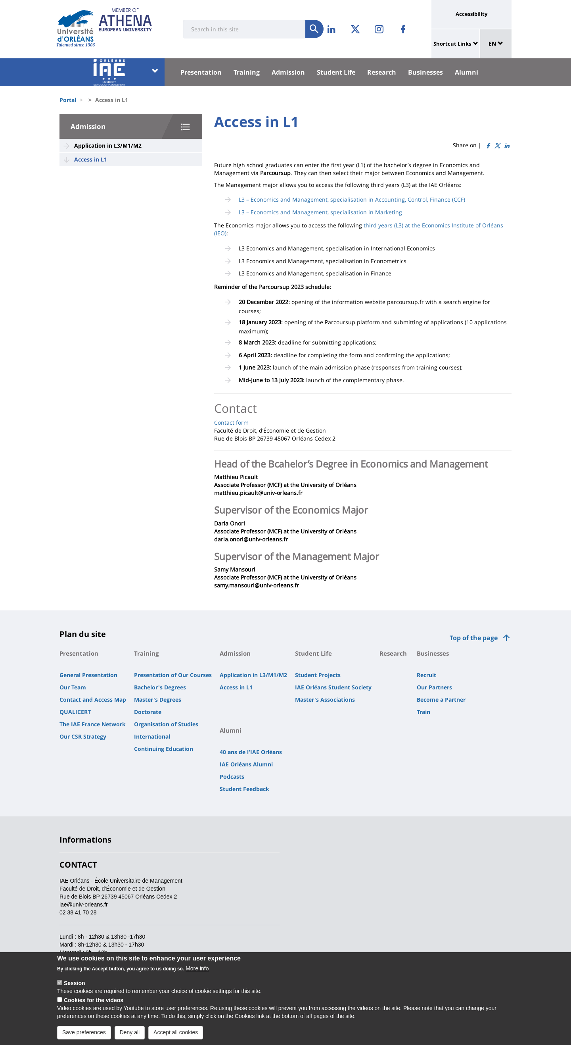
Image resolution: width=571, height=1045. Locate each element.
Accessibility (471, 13)
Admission (288, 72)
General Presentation (88, 675)
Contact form (231, 422)
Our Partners (434, 687)
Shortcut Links (452, 43)
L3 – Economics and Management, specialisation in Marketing (320, 212)
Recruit (426, 675)
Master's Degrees (157, 699)
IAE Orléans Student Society (333, 687)
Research (381, 72)
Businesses (425, 72)
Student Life (336, 72)
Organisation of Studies (166, 724)
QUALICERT (75, 712)
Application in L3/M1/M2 (108, 145)
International (152, 736)
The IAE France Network (92, 724)
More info (197, 974)
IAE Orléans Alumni (246, 764)
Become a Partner (441, 699)
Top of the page (474, 637)
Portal (67, 100)
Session (74, 989)
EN (496, 43)
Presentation (201, 72)
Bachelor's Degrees (160, 687)
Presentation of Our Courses (173, 675)
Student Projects (318, 675)
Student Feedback (244, 789)
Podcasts (232, 776)
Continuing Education (163, 748)
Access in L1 (90, 159)
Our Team (72, 687)
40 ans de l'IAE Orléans (251, 752)
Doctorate (147, 712)
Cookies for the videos (93, 1006)
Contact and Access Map (92, 699)
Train (423, 712)
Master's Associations (325, 699)
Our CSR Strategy (82, 736)
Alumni (466, 72)
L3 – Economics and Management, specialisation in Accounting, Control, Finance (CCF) (352, 199)
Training (247, 72)
